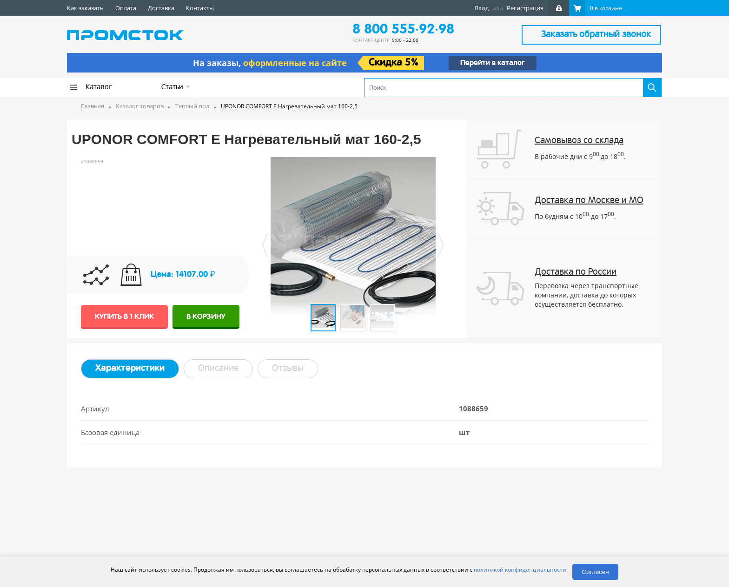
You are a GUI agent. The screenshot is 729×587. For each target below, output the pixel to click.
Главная (92, 106)
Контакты (200, 8)
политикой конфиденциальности (520, 570)
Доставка (161, 8)
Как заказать (85, 8)
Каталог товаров (140, 106)
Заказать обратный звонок (596, 35)
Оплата (125, 8)
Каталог (99, 87)
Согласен (595, 571)
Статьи (176, 87)
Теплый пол (192, 106)
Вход (482, 8)
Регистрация (525, 8)
